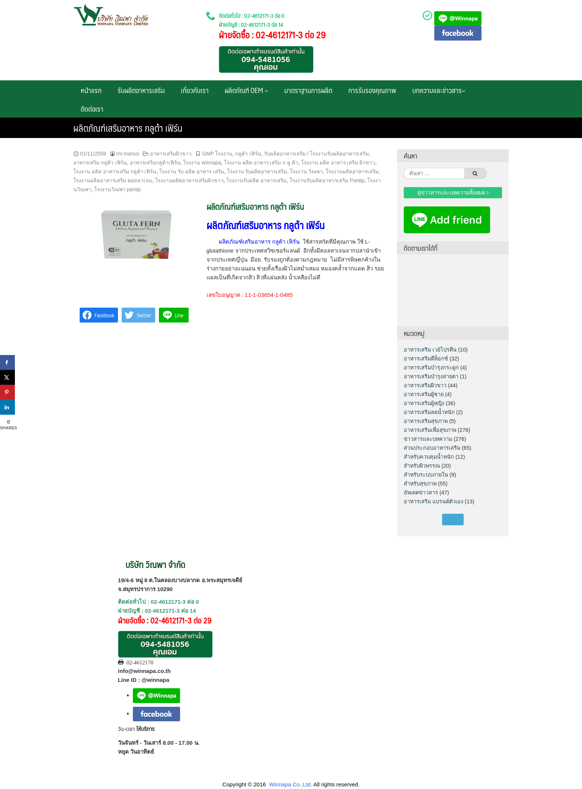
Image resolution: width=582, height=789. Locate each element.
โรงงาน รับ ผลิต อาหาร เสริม (191, 171)
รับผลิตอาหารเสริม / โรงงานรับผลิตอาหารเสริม (316, 154)
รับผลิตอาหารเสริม (141, 90)
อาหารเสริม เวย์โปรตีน (430, 350)
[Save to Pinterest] (7, 392)
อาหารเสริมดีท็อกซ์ (426, 359)
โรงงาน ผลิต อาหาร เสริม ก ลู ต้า (261, 163)
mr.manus (127, 154)
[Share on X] (7, 377)
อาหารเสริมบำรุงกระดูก (431, 368)
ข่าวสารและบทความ (428, 439)
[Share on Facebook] (7, 362)
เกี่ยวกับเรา (195, 90)
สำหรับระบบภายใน (426, 475)
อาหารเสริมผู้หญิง (424, 403)
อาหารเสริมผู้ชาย (424, 394)
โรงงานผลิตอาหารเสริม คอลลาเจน (112, 180)
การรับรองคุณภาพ (372, 90)
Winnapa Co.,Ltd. (290, 784)
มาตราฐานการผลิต (308, 90)
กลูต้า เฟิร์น (248, 154)
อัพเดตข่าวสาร (421, 492)
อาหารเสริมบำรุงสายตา (431, 376)
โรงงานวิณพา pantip (117, 189)
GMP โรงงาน (217, 154)
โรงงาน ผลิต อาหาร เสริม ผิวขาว (338, 163)
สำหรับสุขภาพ (420, 484)
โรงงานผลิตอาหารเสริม (352, 171)
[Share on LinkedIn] (7, 407)
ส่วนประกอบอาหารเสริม (432, 448)
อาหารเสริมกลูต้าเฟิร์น (155, 163)
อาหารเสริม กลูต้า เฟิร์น (100, 163)
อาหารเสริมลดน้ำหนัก (429, 412)
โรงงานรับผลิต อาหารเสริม (256, 180)
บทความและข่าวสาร (439, 90)
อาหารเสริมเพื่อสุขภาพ (430, 430)
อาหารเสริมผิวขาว (171, 154)
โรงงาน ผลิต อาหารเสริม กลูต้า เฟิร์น (115, 171)
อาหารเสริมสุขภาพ (426, 421)
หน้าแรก (91, 90)
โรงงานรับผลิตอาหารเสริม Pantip (327, 180)
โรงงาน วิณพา (306, 171)
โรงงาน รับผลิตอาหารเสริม (257, 171)
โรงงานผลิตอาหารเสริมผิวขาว (189, 180)
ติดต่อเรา (92, 109)
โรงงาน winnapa (202, 163)
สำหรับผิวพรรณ (422, 466)
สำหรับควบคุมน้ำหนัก (429, 457)
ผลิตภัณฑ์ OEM (246, 90)
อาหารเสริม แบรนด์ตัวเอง (433, 501)
